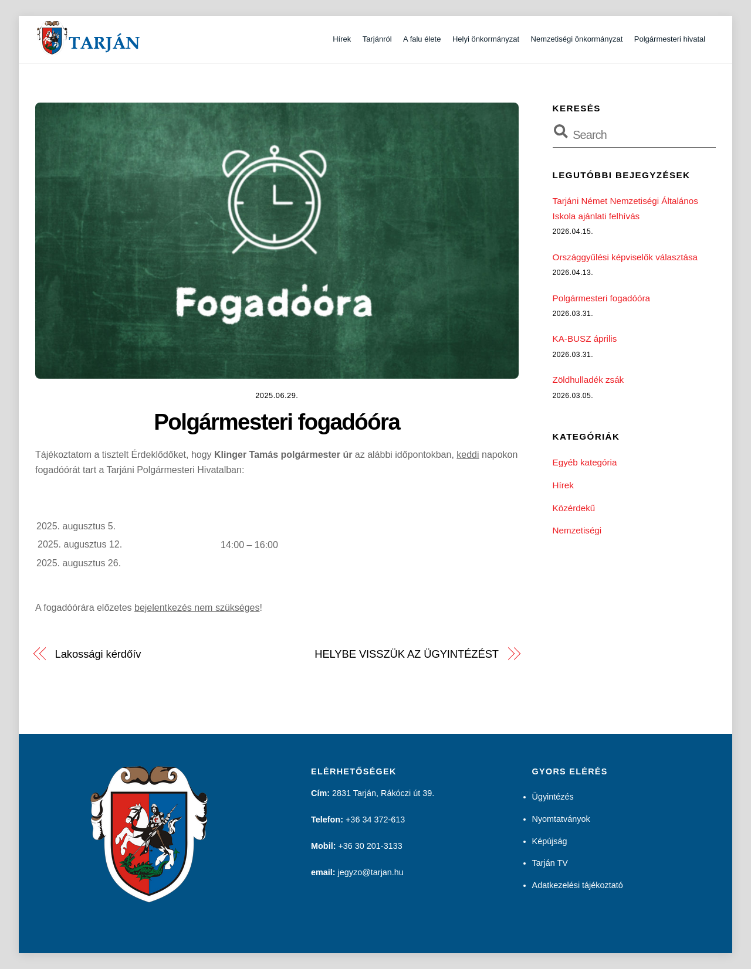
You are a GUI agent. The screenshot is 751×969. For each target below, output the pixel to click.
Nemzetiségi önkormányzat (577, 39)
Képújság (549, 840)
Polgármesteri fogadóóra (277, 421)
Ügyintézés (553, 796)
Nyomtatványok (561, 818)
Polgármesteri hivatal (669, 39)
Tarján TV (550, 863)
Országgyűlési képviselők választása (625, 257)
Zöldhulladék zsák (588, 380)
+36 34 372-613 (375, 819)
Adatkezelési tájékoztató (577, 885)
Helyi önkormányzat (485, 39)
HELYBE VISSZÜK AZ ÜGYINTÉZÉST (406, 654)
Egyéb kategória (585, 462)
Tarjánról (377, 39)
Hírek (342, 39)
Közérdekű (574, 507)
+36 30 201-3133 (370, 846)
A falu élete (422, 39)
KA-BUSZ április (585, 339)
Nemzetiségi (577, 530)
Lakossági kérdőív (98, 654)
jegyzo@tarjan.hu (371, 872)
